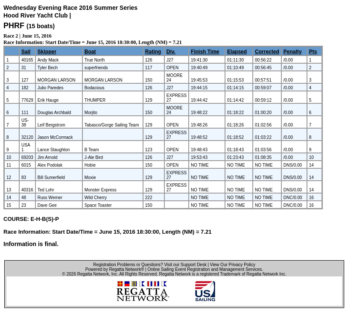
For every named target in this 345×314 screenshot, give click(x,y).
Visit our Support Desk (185, 264)
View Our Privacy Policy (232, 264)
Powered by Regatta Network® (114, 269)
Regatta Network (93, 274)
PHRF (13, 25)
